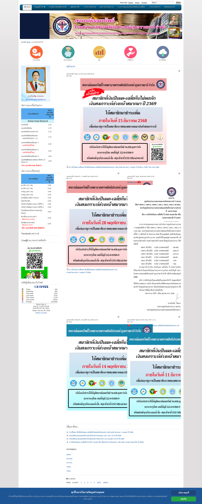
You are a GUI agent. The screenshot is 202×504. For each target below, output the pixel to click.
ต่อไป (99, 482)
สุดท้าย (105, 482)
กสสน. (68, 471)
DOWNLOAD (134, 182)
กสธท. (68, 467)
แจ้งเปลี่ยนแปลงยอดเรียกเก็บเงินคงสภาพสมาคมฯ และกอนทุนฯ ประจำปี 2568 (96, 439)
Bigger (130, 3)
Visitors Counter (41, 313)
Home (28, 42)
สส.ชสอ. (69, 459)
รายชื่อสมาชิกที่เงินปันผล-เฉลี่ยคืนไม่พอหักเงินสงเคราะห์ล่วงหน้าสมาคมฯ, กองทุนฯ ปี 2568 (101, 432)
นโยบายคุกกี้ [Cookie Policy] (183, 493)
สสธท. (68, 455)
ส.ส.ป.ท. (69, 463)
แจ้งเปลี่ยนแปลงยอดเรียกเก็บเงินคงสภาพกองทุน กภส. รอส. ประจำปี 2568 (95, 436)
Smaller (144, 3)
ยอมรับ (184, 499)
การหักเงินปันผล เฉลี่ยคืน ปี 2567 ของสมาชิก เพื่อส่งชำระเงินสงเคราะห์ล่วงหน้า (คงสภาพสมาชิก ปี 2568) (106, 442)
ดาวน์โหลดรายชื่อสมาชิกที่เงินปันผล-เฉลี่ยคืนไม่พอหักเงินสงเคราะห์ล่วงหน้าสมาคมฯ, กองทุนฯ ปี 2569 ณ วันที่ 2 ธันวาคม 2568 (114, 167)
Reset (137, 3)
